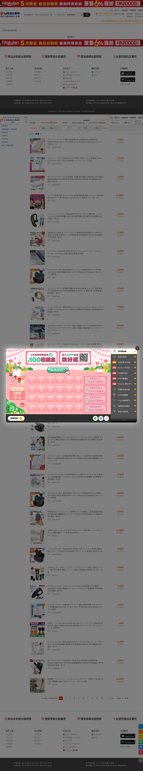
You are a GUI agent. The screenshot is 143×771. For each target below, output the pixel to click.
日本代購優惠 (124, 378)
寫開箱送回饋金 (124, 406)
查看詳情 (14, 418)
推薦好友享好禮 (124, 389)
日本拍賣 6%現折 (124, 362)
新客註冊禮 (124, 356)
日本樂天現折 (124, 373)
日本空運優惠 (124, 395)
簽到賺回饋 (124, 351)
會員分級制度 (124, 411)
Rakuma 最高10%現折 (124, 384)
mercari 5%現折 (124, 367)
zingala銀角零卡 (124, 400)
